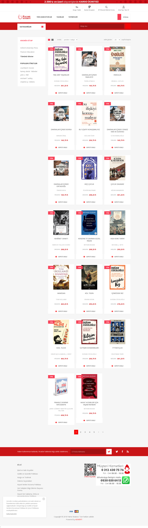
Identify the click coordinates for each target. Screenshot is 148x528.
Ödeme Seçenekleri (24, 481)
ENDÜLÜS (117, 75)
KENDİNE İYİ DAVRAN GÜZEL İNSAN (89, 240)
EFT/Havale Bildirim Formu (106, 10)
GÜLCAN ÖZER (89, 136)
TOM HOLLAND (61, 299)
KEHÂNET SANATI (61, 239)
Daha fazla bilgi (11, 514)
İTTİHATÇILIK (117, 348)
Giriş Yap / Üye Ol (123, 10)
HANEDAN (61, 293)
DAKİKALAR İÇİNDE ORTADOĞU (61, 185)
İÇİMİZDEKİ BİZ (117, 293)
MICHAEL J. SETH (117, 245)
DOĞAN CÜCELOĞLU (61, 81)
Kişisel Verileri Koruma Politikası (29, 484)
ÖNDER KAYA (61, 190)
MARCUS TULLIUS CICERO (61, 245)
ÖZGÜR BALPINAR (89, 190)
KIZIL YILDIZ (61, 348)
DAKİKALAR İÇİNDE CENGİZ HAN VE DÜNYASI (117, 130)
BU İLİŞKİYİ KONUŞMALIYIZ (89, 129)
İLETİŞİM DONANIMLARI (89, 348)
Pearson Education (27, 52)
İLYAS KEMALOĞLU (117, 136)
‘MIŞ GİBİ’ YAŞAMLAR (61, 75)
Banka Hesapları (89, 10)
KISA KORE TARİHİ (117, 239)
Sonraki (99, 432)
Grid (49, 40)
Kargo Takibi (77, 10)
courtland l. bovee (27, 68)
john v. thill (24, 75)
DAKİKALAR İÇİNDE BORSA (61, 129)
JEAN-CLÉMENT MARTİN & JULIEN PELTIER (61, 410)
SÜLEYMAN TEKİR (117, 354)
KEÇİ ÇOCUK (89, 184)
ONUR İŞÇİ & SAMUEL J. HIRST (61, 354)
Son (103, 432)
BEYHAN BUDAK (89, 245)
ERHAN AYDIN (89, 299)
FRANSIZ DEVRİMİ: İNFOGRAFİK (61, 403)
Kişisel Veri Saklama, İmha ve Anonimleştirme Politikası (28, 495)
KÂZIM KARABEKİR (117, 190)
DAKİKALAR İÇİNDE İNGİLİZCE (89, 76)
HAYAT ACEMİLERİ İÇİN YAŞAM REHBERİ (89, 403)
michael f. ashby (26, 78)
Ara (128, 26)
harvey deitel (25, 71)
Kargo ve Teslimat (24, 477)
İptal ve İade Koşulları (25, 470)
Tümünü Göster (26, 56)
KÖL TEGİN (89, 293)
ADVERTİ (78, 519)
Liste (52, 40)
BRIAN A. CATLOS (117, 81)
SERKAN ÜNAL (61, 136)
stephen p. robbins (27, 82)
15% (51, 49)
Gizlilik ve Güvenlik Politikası (27, 474)
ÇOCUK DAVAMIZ (117, 184)
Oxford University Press (29, 48)
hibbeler (34, 71)
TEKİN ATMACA (89, 81)
